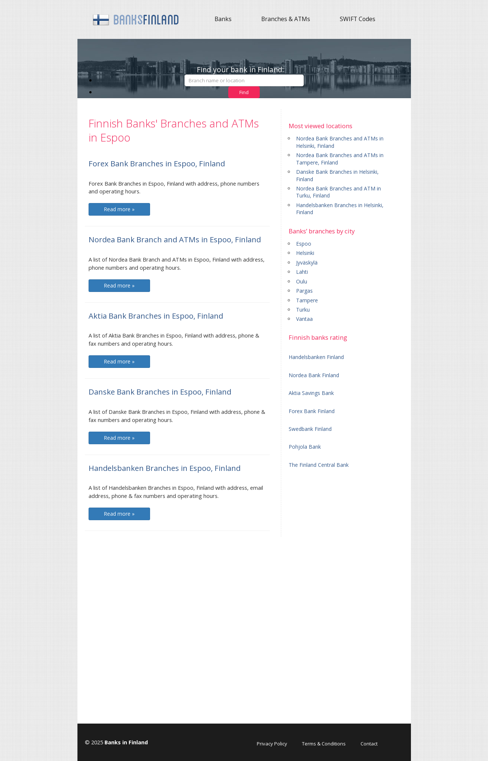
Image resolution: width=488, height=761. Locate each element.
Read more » (119, 209)
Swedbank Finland (310, 428)
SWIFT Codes (357, 19)
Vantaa (304, 318)
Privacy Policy (272, 743)
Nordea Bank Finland (314, 375)
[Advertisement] (346, 587)
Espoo (303, 243)
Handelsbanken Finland (316, 356)
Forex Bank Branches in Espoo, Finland (157, 163)
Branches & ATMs (285, 19)
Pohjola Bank (305, 446)
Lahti (302, 271)
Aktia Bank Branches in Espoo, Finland (156, 315)
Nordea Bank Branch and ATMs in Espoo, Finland (175, 239)
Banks (223, 19)
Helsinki (305, 252)
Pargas (304, 290)
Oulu (301, 281)
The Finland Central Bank (319, 464)
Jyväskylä (307, 262)
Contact (369, 743)
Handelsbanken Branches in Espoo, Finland (164, 468)
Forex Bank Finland (312, 411)
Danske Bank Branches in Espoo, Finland (160, 391)
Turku (303, 309)
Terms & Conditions (324, 743)
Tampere (307, 300)
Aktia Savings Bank (311, 392)
